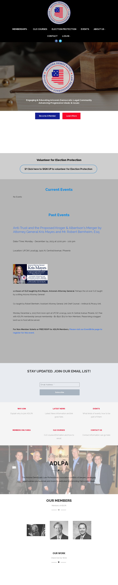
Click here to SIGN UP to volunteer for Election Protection (58, 169)
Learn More (71, 116)
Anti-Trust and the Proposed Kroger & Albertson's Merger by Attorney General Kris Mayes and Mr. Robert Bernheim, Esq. (57, 230)
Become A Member (47, 116)
